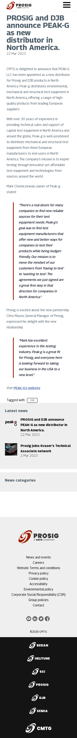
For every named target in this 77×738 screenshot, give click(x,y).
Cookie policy (38, 579)
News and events (38, 557)
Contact (38, 605)
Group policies (39, 600)
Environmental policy (38, 589)
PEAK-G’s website (27, 388)
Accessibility (38, 584)
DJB (32, 400)
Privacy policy (38, 573)
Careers (38, 563)
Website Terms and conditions (38, 568)
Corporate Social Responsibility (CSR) (38, 595)
